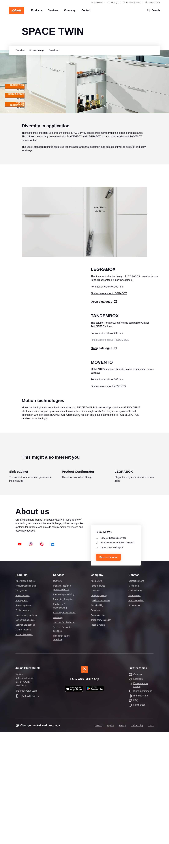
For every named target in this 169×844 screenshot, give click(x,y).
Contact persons (136, 692)
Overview (57, 692)
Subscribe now (108, 669)
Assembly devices (24, 746)
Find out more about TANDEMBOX (110, 374)
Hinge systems (22, 707)
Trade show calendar (101, 731)
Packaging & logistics (63, 711)
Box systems (21, 712)
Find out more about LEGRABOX (109, 308)
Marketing (57, 729)
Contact (133, 686)
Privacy (122, 837)
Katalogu (112, 2)
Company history (99, 707)
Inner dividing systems (26, 727)
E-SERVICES (152, 2)
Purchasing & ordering (63, 706)
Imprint (110, 837)
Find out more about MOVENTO (108, 444)
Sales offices (134, 707)
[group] (19, 50)
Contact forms (135, 702)
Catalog (137, 786)
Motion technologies (25, 731)
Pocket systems (22, 722)
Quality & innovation (100, 712)
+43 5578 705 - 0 (29, 808)
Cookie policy (137, 837)
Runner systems (23, 717)
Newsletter (139, 816)
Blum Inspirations (142, 803)
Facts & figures (98, 697)
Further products (23, 741)
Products (21, 686)
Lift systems (21, 702)
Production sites (136, 712)
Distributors (133, 697)
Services (58, 686)
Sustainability (97, 717)
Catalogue (96, 2)
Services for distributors (64, 734)
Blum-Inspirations (132, 2)
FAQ (135, 812)
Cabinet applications (25, 736)
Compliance (96, 722)
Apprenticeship (98, 727)
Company (97, 686)
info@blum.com (28, 802)
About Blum (96, 692)
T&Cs (151, 837)
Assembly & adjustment (64, 724)
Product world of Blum (25, 697)
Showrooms (134, 717)
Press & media (98, 736)
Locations (95, 702)
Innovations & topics (25, 692)
